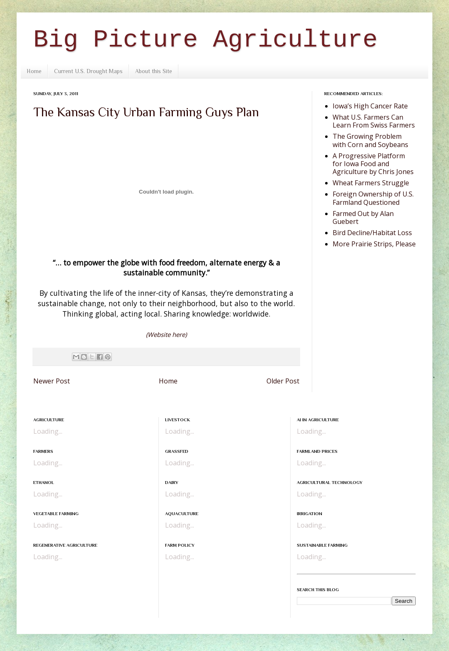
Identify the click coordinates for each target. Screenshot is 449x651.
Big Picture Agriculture (205, 40)
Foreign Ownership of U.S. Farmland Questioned (373, 197)
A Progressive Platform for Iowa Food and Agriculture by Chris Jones (373, 163)
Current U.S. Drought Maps (88, 71)
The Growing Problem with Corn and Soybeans (370, 140)
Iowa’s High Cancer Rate (370, 106)
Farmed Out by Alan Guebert (363, 217)
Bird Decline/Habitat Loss (372, 232)
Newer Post (51, 381)
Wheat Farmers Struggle (371, 182)
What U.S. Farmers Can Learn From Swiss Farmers (374, 121)
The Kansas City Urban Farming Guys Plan (146, 112)
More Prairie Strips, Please (374, 243)
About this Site (153, 71)
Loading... (47, 431)
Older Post (282, 381)
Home (34, 71)
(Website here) (166, 334)
